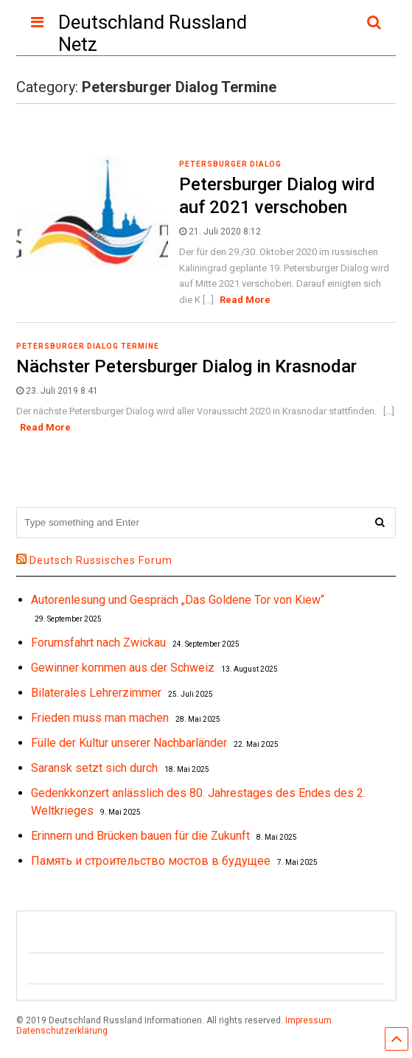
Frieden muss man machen (100, 718)
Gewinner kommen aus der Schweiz (122, 668)
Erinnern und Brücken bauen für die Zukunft (140, 836)
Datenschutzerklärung (62, 1031)
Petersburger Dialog (230, 164)
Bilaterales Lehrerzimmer (96, 693)
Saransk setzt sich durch (94, 768)
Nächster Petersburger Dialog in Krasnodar (186, 366)
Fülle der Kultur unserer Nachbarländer (129, 743)
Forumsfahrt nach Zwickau (98, 643)
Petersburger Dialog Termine (87, 346)
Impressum (308, 1020)
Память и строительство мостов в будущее (150, 861)
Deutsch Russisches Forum (100, 560)
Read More (245, 299)
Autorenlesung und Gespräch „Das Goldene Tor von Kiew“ (177, 600)
